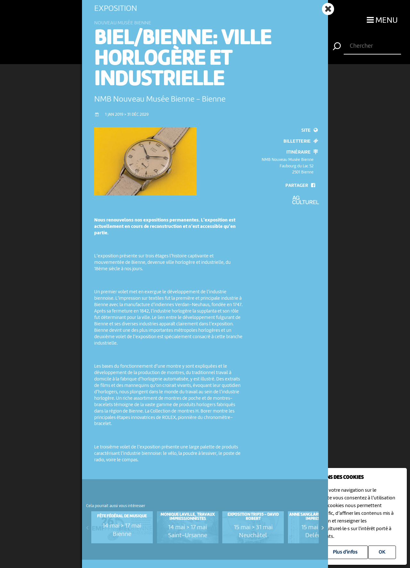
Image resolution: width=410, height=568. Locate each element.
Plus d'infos (345, 552)
